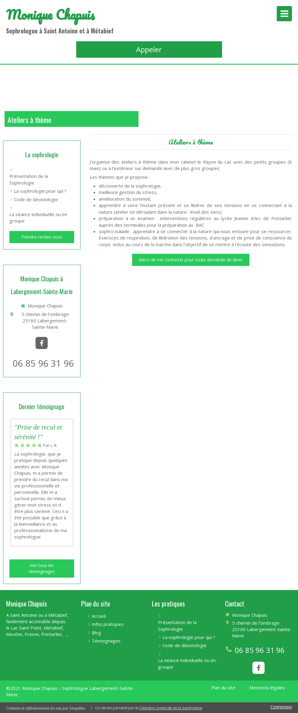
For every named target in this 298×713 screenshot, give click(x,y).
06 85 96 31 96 (43, 363)
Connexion (281, 707)
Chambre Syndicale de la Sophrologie (170, 708)
